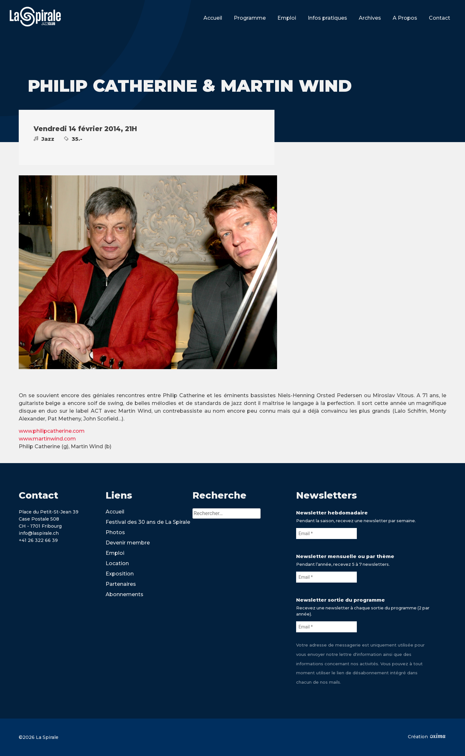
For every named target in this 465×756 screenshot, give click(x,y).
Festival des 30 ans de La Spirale (148, 522)
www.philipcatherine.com (52, 431)
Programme (250, 18)
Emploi (286, 18)
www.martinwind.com (47, 439)
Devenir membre (128, 543)
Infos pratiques (327, 18)
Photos (115, 532)
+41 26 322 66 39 (38, 540)
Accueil (212, 18)
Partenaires (121, 584)
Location (117, 563)
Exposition (120, 574)
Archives (370, 18)
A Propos (405, 18)
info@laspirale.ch (39, 533)
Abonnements (124, 594)
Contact (439, 18)
